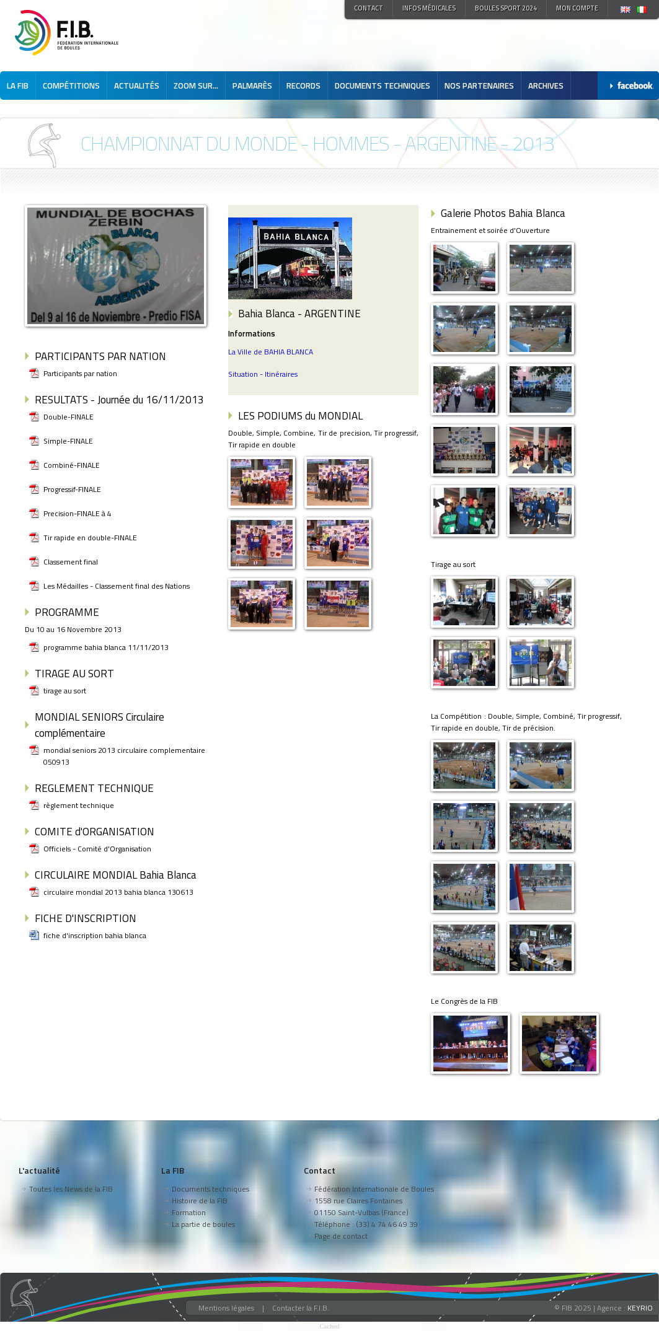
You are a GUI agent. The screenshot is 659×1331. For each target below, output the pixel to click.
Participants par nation (80, 373)
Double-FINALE (68, 417)
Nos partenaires (479, 85)
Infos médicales (429, 8)
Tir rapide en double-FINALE (90, 537)
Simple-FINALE (68, 441)
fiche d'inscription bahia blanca (94, 935)
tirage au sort (64, 690)
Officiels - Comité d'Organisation (97, 848)
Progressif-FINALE (72, 489)
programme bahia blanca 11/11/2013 (106, 647)
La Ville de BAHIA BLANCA (270, 352)
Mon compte (577, 8)
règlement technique (78, 805)
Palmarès (252, 85)
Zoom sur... (196, 85)
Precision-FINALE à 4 (77, 513)
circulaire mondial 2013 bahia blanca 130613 (118, 892)
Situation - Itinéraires (263, 374)
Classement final (70, 562)
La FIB (18, 85)
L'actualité (39, 1170)
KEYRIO (640, 1308)
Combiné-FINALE (71, 465)
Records (303, 85)
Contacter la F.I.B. (300, 1308)
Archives (546, 85)
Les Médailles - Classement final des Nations (116, 586)
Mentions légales (226, 1308)
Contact (368, 8)
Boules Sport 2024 (506, 8)
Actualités (136, 85)
